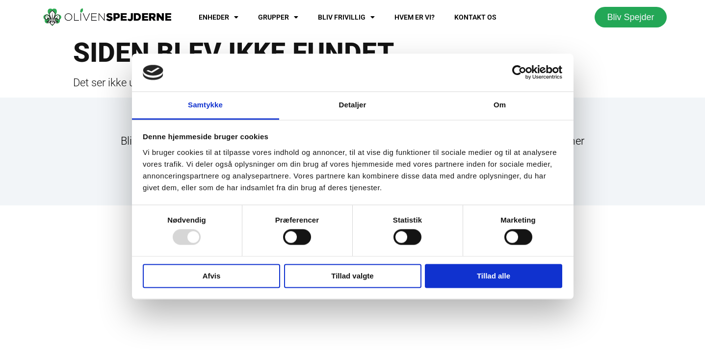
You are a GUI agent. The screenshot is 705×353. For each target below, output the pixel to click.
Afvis (212, 276)
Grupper (278, 17)
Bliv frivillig (346, 17)
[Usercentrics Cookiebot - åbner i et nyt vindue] (519, 72)
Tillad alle (493, 276)
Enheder (218, 17)
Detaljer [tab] (352, 105)
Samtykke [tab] (205, 105)
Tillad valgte (352, 276)
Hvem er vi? (414, 17)
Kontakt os (475, 17)
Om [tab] (500, 105)
